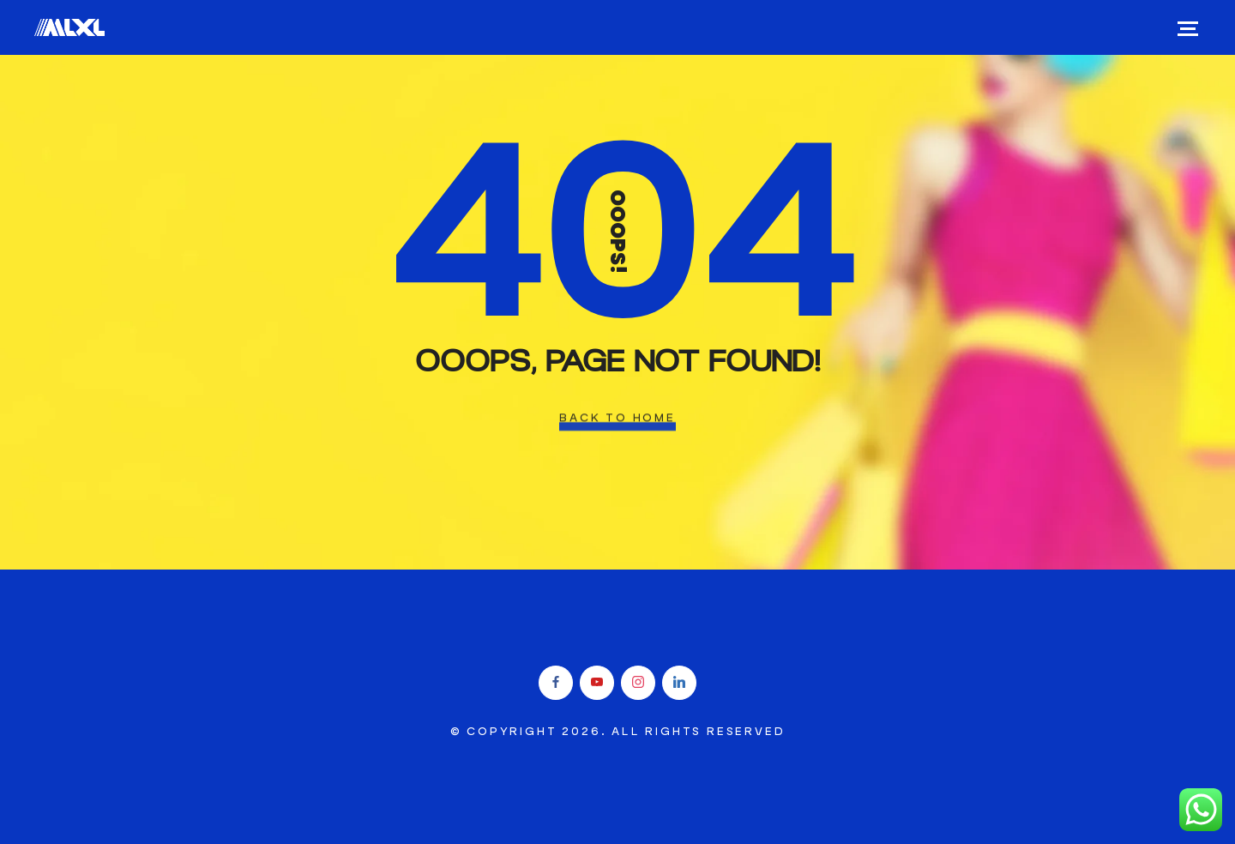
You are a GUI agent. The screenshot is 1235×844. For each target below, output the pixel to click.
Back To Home (617, 417)
